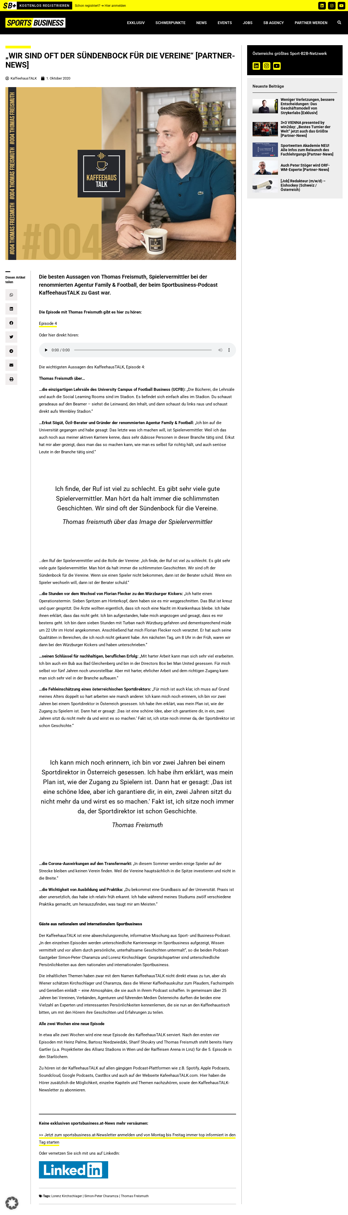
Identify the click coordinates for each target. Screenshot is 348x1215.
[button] (339, 22)
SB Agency (273, 23)
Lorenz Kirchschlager (66, 1196)
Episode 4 (48, 323)
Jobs (248, 23)
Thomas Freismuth (135, 1196)
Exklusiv (136, 23)
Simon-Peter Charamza (101, 1196)
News (201, 23)
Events (225, 23)
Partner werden (311, 23)
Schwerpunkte (170, 23)
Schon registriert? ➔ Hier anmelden (100, 6)
